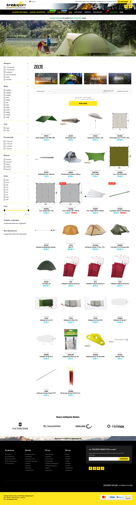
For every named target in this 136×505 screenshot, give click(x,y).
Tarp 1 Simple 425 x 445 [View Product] (46, 193)
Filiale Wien (28, 456)
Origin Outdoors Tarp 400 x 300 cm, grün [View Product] (46, 120)
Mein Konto (8, 454)
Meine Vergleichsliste (11, 461)
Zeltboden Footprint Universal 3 (120, 284)
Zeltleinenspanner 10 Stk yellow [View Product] (95, 339)
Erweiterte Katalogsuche (51, 463)
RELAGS (71, 136)
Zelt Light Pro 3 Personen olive (120, 247)
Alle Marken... (69, 470)
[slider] (4, 210)
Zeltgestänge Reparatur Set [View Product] (70, 339)
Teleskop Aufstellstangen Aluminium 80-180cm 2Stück (46, 247)
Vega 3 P (70, 247)
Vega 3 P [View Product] (70, 230)
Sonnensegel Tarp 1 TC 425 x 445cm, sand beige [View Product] (120, 120)
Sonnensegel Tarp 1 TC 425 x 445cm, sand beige (120, 138)
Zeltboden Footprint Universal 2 (95, 284)
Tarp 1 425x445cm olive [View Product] (120, 157)
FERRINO (119, 245)
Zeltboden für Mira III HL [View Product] (95, 303)
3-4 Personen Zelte (70, 243)
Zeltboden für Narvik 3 (46, 356)
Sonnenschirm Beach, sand (95, 138)
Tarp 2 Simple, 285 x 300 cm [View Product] (70, 193)
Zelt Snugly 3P (46, 284)
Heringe (71, 134)
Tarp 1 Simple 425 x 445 (46, 211)
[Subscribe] (124, 459)
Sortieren (38, 91)
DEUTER (67, 456)
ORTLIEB (67, 459)
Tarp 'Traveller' (95, 174)
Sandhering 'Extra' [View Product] (70, 120)
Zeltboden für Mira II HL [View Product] (70, 303)
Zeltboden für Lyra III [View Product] (46, 303)
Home (35, 63)
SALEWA (67, 465)
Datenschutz (48, 470)
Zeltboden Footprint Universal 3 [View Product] (120, 266)
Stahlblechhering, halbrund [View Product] (46, 157)
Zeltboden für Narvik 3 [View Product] (46, 339)
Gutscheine (48, 456)
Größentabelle (49, 461)
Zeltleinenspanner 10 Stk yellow (95, 356)
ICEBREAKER (69, 468)
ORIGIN (46, 136)
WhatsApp (28, 468)
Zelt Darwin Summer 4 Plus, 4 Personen (95, 247)
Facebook (27, 463)
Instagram (28, 465)
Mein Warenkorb (9, 456)
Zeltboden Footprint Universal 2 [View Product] (95, 266)
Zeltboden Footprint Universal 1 (71, 284)
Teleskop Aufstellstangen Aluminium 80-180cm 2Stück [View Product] (46, 230)
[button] (33, 1)
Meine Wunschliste (10, 459)
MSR (71, 282)
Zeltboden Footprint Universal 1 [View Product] (70, 266)
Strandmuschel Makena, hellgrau (70, 174)
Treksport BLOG (29, 470)
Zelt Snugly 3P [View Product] (46, 266)
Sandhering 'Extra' (70, 138)
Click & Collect (49, 459)
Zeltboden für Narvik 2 (119, 320)
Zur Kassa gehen (9, 463)
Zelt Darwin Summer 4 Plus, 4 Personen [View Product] (95, 230)
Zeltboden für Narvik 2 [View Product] (120, 303)
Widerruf (47, 468)
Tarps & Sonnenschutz (46, 134)
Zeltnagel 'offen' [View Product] (120, 339)
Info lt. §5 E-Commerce (31, 461)
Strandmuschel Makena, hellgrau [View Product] (70, 157)
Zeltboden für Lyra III (46, 320)
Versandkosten (49, 454)
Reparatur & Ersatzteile (70, 353)
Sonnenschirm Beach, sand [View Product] (95, 120)
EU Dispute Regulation (51, 465)
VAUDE (46, 391)
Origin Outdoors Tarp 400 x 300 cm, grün (46, 138)
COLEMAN (95, 245)
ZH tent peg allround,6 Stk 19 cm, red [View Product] (70, 376)
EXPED (71, 245)
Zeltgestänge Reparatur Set (71, 356)
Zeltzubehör (95, 207)
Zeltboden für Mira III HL (95, 320)
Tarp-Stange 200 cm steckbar (95, 211)
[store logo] (16, 5)
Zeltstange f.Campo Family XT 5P (46, 393)
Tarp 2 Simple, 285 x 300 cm (70, 211)
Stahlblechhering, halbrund (46, 174)
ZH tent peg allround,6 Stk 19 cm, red (71, 393)
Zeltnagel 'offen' (119, 356)
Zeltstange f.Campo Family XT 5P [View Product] (46, 376)
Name (42, 91)
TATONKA (119, 136)
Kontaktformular (29, 454)
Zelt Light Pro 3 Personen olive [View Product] (120, 230)
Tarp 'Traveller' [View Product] (95, 157)
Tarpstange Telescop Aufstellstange (120, 211)
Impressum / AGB (30, 459)
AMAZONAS (95, 172)
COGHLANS (71, 355)
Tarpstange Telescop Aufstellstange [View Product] (120, 193)
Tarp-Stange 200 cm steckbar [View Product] (95, 193)
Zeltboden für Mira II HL (71, 320)
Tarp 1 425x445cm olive (120, 174)
